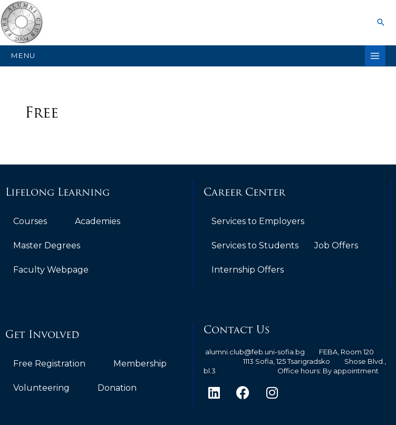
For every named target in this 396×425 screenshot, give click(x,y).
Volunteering (41, 388)
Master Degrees (46, 245)
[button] (380, 22)
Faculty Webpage (51, 270)
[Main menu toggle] (375, 55)
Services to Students (254, 245)
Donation (117, 388)
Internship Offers (247, 270)
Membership (140, 364)
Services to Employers (257, 221)
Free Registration (49, 364)
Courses (30, 221)
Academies (97, 221)
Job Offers (336, 245)
